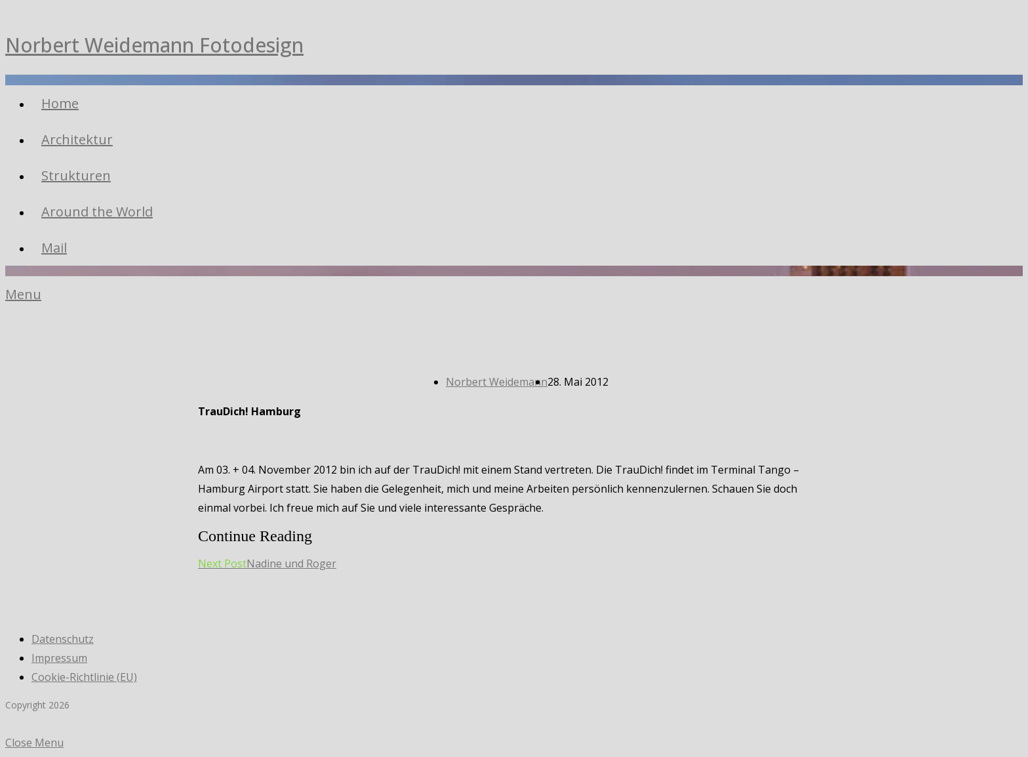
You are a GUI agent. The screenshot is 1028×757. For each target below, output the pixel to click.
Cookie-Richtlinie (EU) (84, 677)
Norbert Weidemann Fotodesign (154, 44)
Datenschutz (62, 639)
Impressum (59, 658)
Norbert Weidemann (496, 382)
